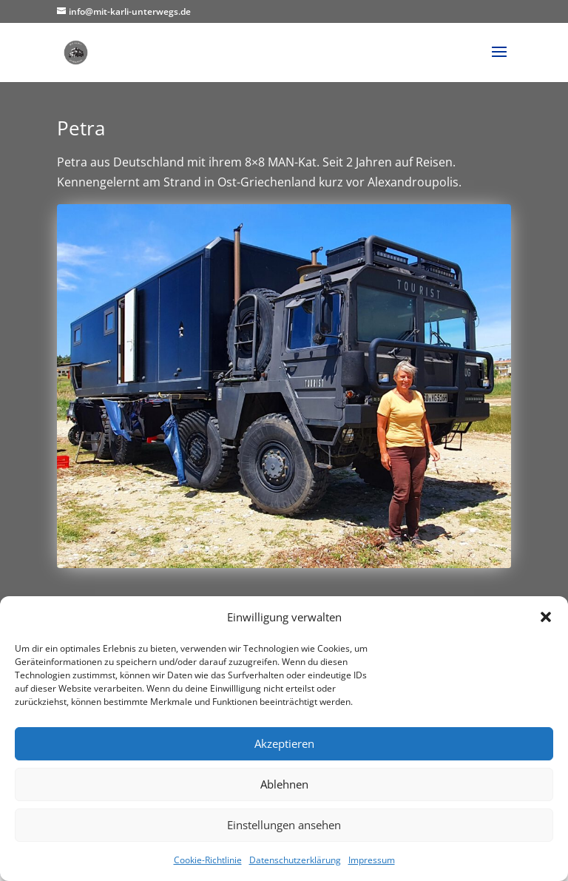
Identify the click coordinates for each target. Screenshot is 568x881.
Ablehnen (284, 784)
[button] (545, 617)
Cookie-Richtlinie (208, 860)
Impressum (371, 860)
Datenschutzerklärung (295, 860)
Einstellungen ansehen (284, 824)
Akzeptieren (284, 743)
